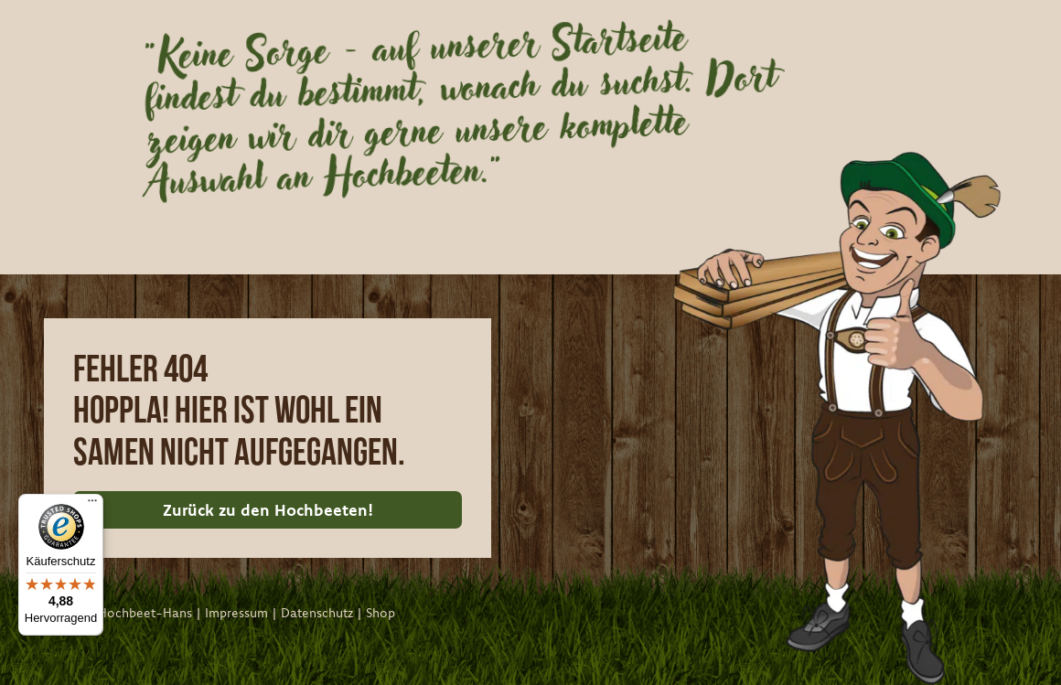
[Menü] (92, 505)
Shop (380, 613)
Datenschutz (317, 613)
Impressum (236, 613)
